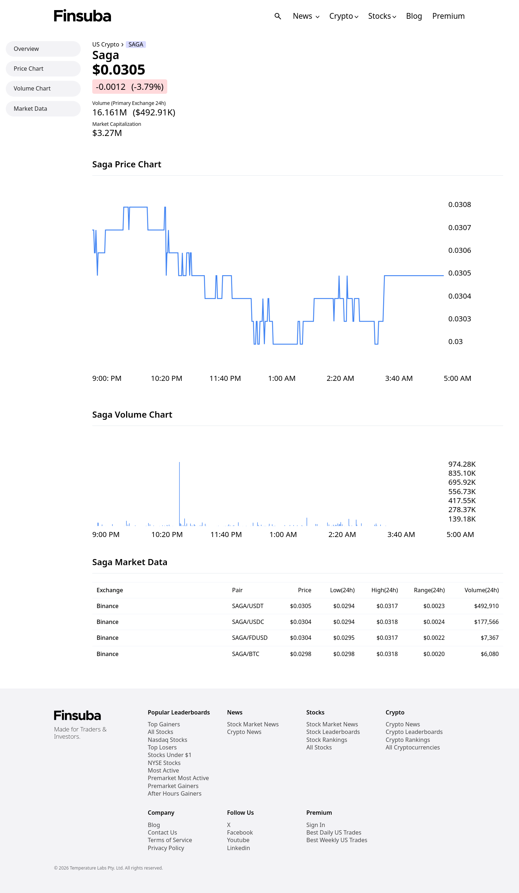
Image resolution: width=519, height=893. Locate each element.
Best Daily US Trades (333, 832)
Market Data (30, 109)
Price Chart (29, 68)
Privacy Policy (166, 848)
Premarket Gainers (173, 786)
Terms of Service (170, 840)
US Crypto (105, 44)
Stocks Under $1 (170, 755)
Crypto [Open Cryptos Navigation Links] (343, 16)
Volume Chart (32, 88)
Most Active (163, 770)
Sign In (315, 825)
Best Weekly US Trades (336, 840)
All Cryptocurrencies (413, 747)
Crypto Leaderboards (414, 732)
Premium (448, 16)
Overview (26, 49)
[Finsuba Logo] (82, 16)
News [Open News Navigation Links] (306, 16)
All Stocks (160, 732)
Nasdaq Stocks (167, 740)
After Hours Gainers (174, 793)
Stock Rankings (326, 740)
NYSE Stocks (164, 763)
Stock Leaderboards (333, 732)
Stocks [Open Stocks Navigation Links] (382, 16)
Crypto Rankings (408, 740)
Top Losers (162, 747)
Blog (414, 16)
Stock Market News (253, 724)
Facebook (240, 832)
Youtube (238, 840)
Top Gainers (164, 724)
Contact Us (162, 832)
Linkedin (238, 848)
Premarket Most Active (178, 778)
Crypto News (244, 732)
